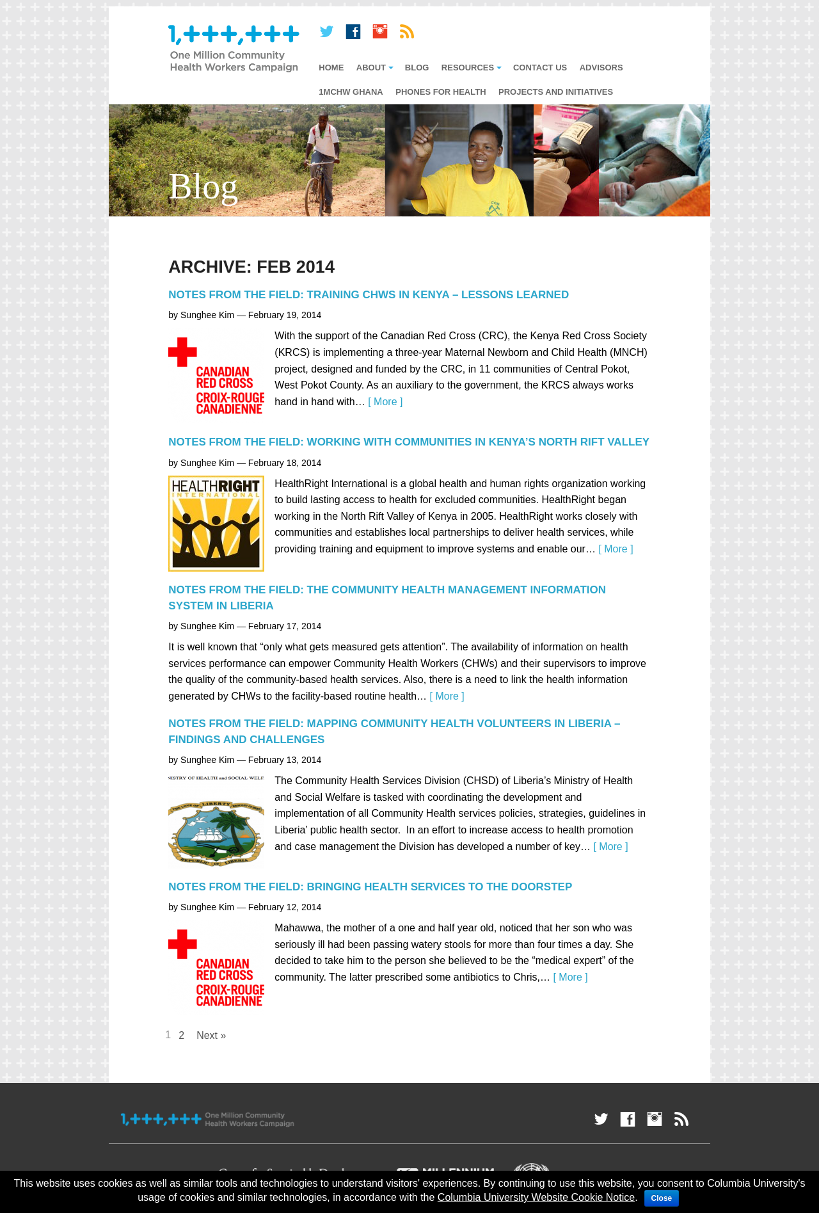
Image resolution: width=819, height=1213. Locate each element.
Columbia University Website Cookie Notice (536, 1197)
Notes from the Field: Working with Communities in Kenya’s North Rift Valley (408, 442)
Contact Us (540, 67)
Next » (211, 1035)
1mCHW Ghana (351, 92)
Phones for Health (440, 92)
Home (331, 67)
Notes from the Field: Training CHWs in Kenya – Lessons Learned (368, 295)
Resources (467, 67)
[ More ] (385, 401)
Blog (417, 67)
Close (661, 1198)
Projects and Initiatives (555, 92)
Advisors (601, 67)
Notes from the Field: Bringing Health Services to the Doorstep (370, 887)
